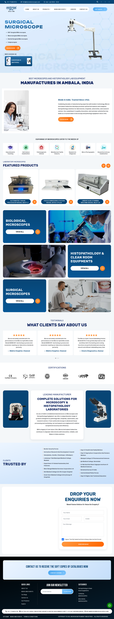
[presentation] (104, 166)
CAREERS (73, 9)
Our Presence (25, 601)
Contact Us (83, 9)
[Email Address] (51, 591)
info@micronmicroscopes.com (30, 2)
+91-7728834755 (11, 2)
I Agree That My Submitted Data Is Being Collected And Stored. (83, 539)
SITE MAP (6, 616)
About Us (36, 9)
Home (27, 9)
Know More (13, 48)
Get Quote (100, 9)
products (47, 9)
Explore (23, 604)
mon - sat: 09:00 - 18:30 (51, 2)
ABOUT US (24, 588)
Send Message (83, 544)
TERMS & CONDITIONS (30, 616)
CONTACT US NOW (57, 573)
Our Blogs (24, 594)
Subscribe (67, 591)
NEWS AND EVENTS (60, 9)
